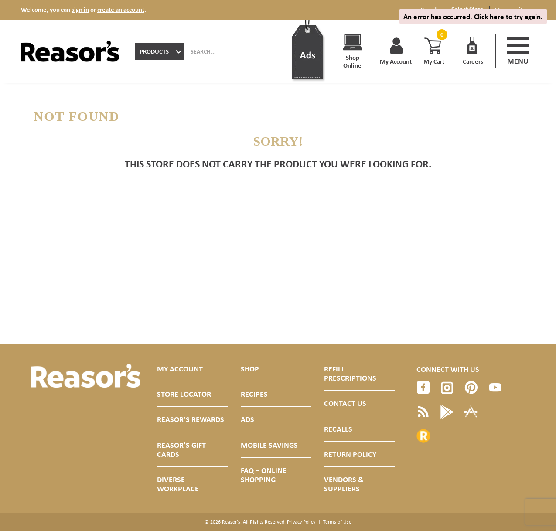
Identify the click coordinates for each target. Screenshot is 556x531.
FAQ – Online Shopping (264, 475)
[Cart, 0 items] (440, 34)
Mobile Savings (269, 444)
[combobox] (159, 51)
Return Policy (350, 454)
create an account (120, 9)
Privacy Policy (301, 522)
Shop (250, 368)
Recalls (338, 428)
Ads (247, 419)
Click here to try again (507, 16)
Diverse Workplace (178, 484)
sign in (80, 9)
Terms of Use (337, 522)
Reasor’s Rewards (190, 419)
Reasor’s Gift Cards (181, 449)
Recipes (254, 393)
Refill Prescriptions (350, 373)
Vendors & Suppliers (344, 484)
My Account (180, 368)
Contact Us (345, 403)
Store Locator (184, 393)
